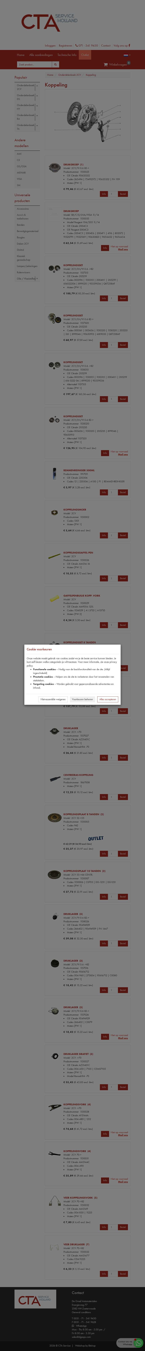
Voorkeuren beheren (82, 699)
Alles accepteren (107, 699)
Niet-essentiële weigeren (53, 699)
